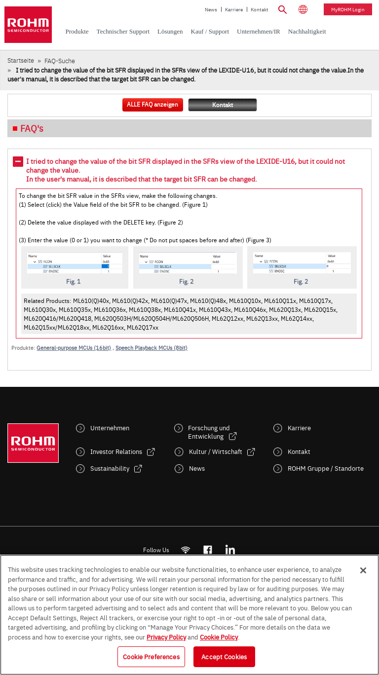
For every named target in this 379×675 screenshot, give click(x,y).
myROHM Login (348, 9)
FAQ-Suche (59, 60)
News (211, 9)
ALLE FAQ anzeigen (152, 104)
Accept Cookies (224, 656)
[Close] (363, 570)
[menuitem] (307, 31)
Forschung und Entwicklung (209, 431)
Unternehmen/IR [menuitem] (258, 31)
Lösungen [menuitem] (170, 31)
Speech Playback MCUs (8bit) (151, 347)
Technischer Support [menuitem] (123, 31)
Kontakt (259, 9)
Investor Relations (116, 451)
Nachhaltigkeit (307, 31)
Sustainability (109, 468)
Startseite (20, 60)
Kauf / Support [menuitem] (209, 31)
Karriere (234, 9)
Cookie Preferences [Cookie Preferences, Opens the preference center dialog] (151, 656)
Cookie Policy (219, 636)
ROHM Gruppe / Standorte (326, 468)
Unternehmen (109, 427)
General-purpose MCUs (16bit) (74, 347)
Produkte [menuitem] (76, 31)
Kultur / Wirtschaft (215, 451)
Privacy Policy (166, 636)
